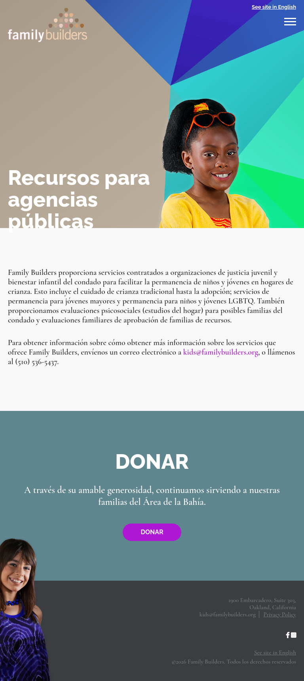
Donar (152, 532)
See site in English (274, 7)
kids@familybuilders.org (220, 352)
